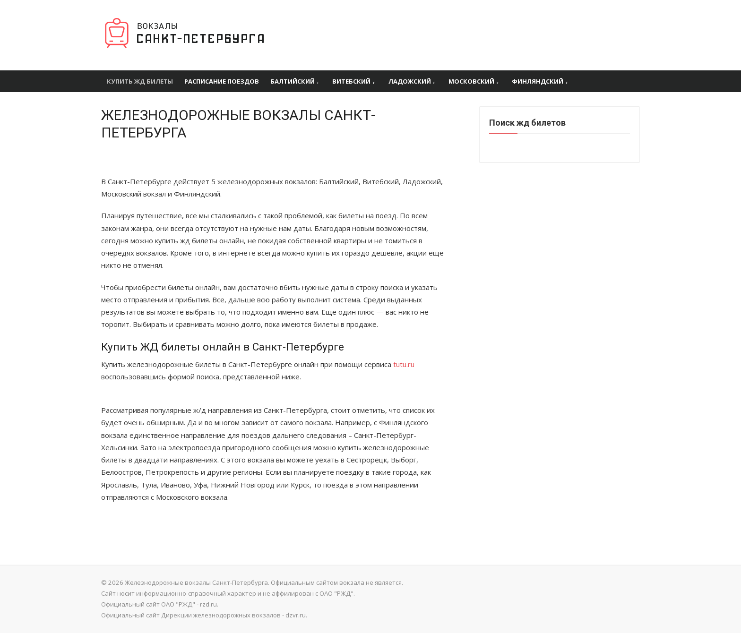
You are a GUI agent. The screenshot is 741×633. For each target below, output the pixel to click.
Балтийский (292, 81)
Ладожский (409, 81)
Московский (471, 81)
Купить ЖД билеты (140, 81)
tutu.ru (403, 364)
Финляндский (537, 81)
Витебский (351, 81)
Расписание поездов (221, 81)
